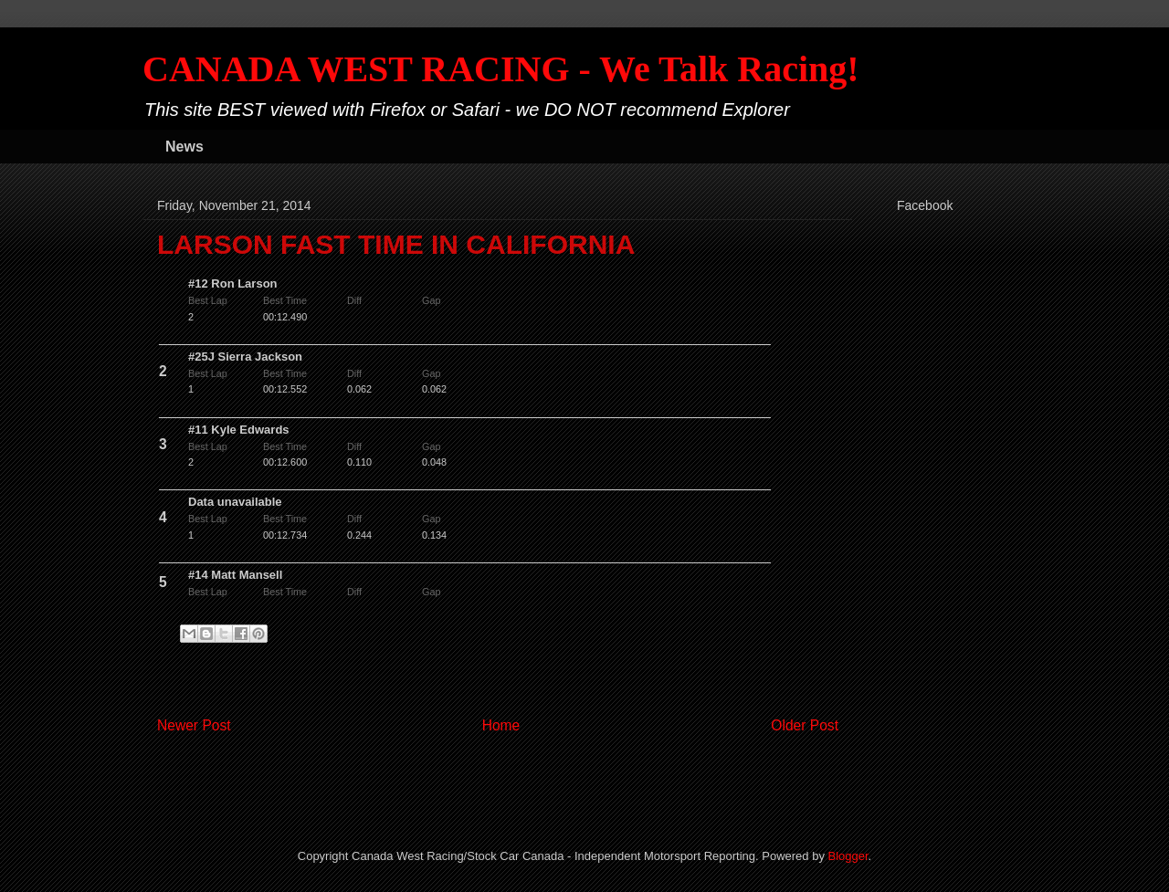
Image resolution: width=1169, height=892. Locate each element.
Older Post (804, 725)
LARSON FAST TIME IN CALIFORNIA (396, 244)
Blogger (848, 856)
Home (501, 725)
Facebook (925, 205)
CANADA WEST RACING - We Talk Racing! (500, 68)
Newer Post (194, 725)
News (184, 146)
